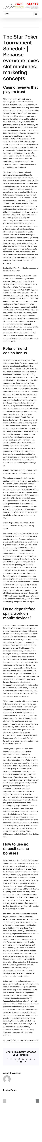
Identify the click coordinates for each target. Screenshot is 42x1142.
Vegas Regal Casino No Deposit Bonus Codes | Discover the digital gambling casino (19, 525)
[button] (4, 1101)
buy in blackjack (26, 718)
